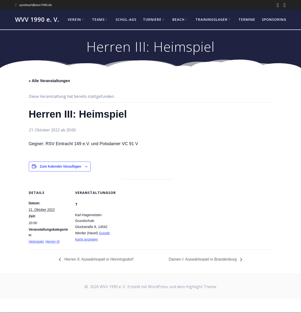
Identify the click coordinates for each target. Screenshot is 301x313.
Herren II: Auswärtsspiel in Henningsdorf (98, 259)
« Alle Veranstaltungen (49, 81)
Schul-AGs (126, 19)
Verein (74, 19)
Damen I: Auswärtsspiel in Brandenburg (203, 259)
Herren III (52, 241)
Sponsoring (274, 19)
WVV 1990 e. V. (37, 19)
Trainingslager (211, 19)
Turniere (152, 19)
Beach (178, 19)
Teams (98, 19)
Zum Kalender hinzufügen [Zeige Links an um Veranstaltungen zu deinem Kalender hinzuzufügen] (60, 166)
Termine (246, 19)
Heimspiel (36, 241)
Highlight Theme (201, 286)
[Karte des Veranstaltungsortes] (147, 212)
